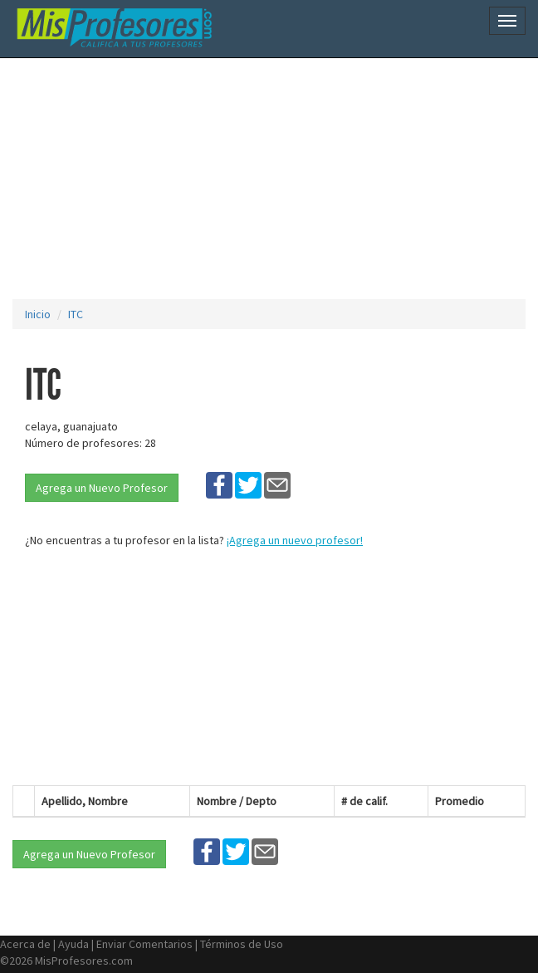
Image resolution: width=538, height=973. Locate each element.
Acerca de (25, 943)
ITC (75, 314)
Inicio (38, 314)
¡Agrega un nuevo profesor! (295, 540)
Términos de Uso (241, 943)
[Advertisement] (275, 178)
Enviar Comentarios (144, 943)
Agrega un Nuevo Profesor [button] (102, 487)
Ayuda (73, 943)
